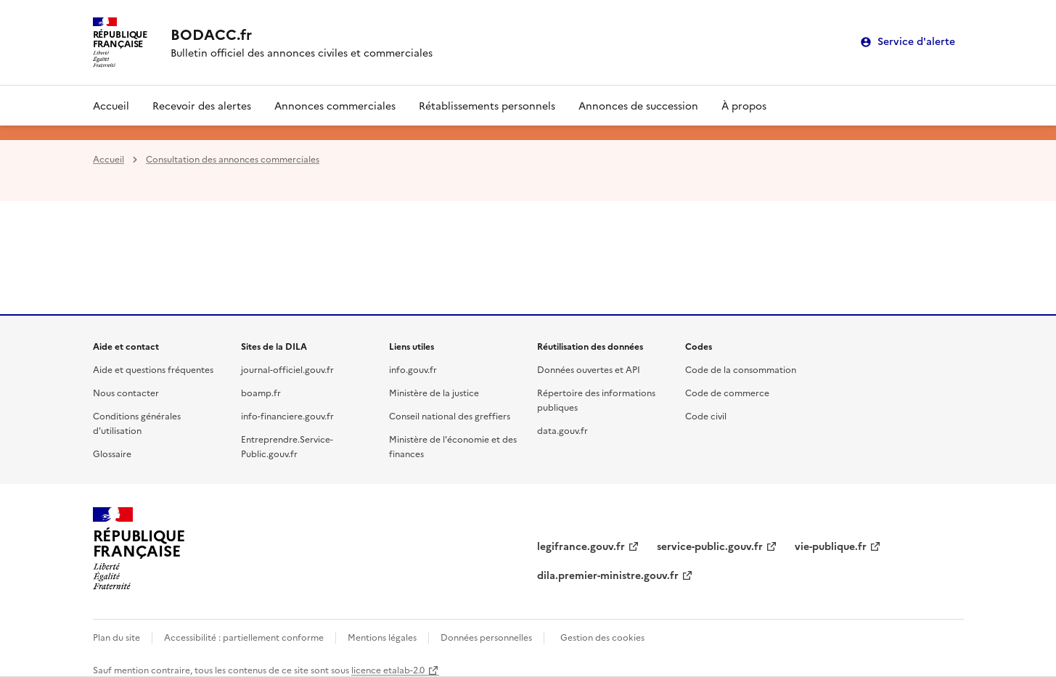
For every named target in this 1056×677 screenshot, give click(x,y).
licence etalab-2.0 (388, 669)
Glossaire (112, 453)
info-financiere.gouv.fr (287, 415)
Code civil (705, 415)
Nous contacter (126, 392)
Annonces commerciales (335, 105)
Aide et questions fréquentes (153, 369)
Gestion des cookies (602, 637)
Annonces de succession (638, 105)
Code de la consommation (740, 369)
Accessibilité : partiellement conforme (244, 637)
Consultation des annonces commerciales (232, 158)
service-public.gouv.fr (710, 545)
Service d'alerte (916, 41)
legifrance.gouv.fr (581, 545)
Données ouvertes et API (588, 369)
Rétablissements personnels (487, 105)
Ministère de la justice (434, 392)
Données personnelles (486, 637)
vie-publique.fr (831, 545)
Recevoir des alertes (201, 105)
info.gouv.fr (413, 369)
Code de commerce (727, 392)
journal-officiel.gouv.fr (287, 369)
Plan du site (116, 637)
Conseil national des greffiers (449, 415)
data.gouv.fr (562, 430)
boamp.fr (261, 392)
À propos (743, 105)
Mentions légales (382, 637)
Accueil (111, 105)
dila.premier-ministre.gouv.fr (608, 574)
